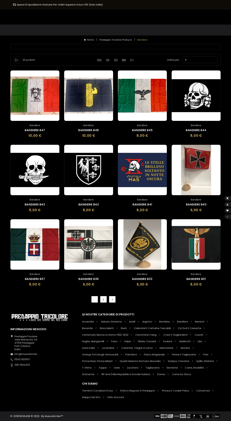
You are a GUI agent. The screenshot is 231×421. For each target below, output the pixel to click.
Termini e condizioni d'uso (97, 390)
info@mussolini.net (25, 354)
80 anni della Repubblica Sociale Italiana (126, 374)
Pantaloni (131, 354)
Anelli (132, 321)
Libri (200, 341)
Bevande (87, 328)
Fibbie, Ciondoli (147, 341)
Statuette (88, 374)
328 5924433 (22, 364)
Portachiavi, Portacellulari (97, 361)
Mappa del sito (91, 397)
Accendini (88, 321)
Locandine (108, 348)
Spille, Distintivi (205, 361)
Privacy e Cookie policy (175, 390)
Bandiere (182, 321)
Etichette (172, 367)
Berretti (199, 321)
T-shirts (87, 367)
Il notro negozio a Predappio (137, 390)
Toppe (103, 367)
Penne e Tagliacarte (184, 354)
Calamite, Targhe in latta (137, 348)
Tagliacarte (152, 367)
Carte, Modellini (194, 367)
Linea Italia (88, 348)
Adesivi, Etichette (111, 321)
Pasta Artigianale (154, 354)
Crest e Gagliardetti (175, 334)
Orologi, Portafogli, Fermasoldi (100, 354)
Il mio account (115, 397)
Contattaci (203, 390)
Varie (117, 367)
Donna (161, 374)
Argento (147, 321)
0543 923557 (22, 359)
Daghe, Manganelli (93, 341)
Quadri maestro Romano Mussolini (140, 361)
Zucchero (132, 367)
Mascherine (167, 348)
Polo (206, 354)
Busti (124, 328)
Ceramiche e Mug (145, 334)
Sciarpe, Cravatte (178, 361)
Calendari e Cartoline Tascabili (152, 328)
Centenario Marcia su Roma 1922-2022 (105, 334)
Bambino (164, 321)
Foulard (167, 341)
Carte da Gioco (181, 374)
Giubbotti (185, 341)
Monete (185, 348)
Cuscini (199, 334)
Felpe (127, 341)
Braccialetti (107, 328)
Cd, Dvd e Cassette (189, 328)
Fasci (114, 341)
